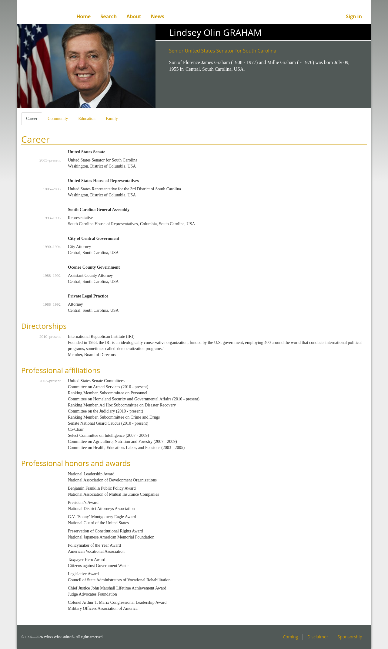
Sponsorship (350, 637)
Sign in (354, 16)
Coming (290, 637)
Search (108, 16)
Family (112, 118)
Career (34, 120)
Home (83, 16)
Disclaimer (317, 637)
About (133, 16)
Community (58, 118)
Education (86, 118)
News (157, 16)
